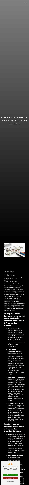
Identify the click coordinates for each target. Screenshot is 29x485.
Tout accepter (10, 475)
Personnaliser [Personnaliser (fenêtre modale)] (10, 481)
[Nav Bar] (25, 2)
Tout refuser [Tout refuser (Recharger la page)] (10, 478)
